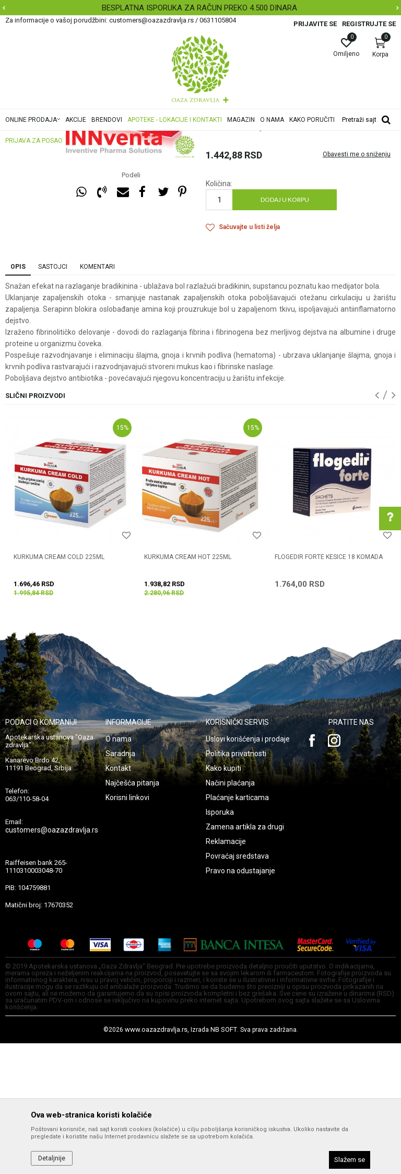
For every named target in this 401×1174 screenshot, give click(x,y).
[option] (200, 8)
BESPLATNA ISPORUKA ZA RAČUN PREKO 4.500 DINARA (199, 8)
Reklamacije (226, 972)
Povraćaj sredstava (237, 987)
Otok (213, 181)
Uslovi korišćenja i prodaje (248, 869)
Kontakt (118, 899)
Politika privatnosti (236, 884)
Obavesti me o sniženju (357, 285)
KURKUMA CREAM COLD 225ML (59, 687)
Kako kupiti (223, 899)
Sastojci (52, 397)
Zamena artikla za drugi (245, 957)
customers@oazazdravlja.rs (51, 960)
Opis (18, 397)
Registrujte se (369, 24)
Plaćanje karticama (237, 928)
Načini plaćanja (230, 913)
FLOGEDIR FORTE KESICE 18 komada (329, 687)
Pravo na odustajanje (240, 1001)
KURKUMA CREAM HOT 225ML (187, 687)
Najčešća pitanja (132, 913)
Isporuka (220, 943)
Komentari (97, 397)
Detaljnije (51, 1158)
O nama (118, 869)
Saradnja (120, 884)
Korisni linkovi (127, 928)
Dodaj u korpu (285, 330)
